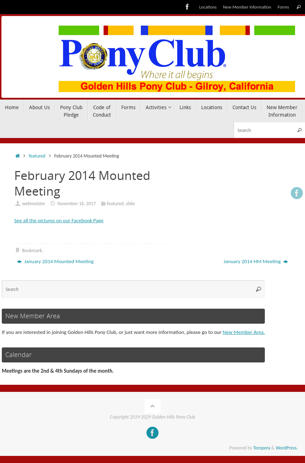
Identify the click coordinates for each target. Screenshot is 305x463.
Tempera (262, 448)
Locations (207, 7)
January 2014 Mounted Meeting (55, 261)
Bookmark (32, 251)
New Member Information (247, 7)
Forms (283, 7)
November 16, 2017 (76, 204)
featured (37, 156)
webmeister (33, 204)
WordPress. (287, 448)
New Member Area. (244, 332)
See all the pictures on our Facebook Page (59, 220)
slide (130, 204)
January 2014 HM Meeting (256, 261)
